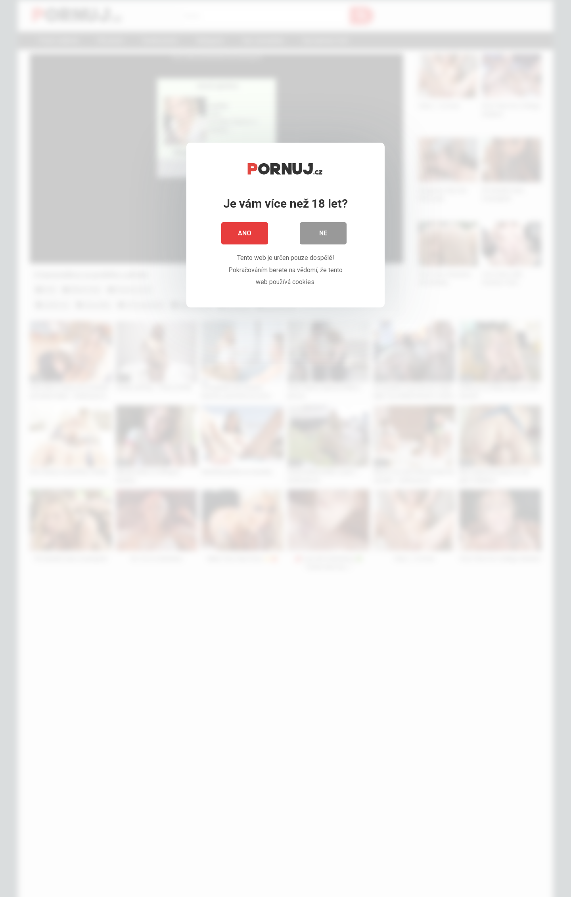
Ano (244, 233)
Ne (323, 233)
